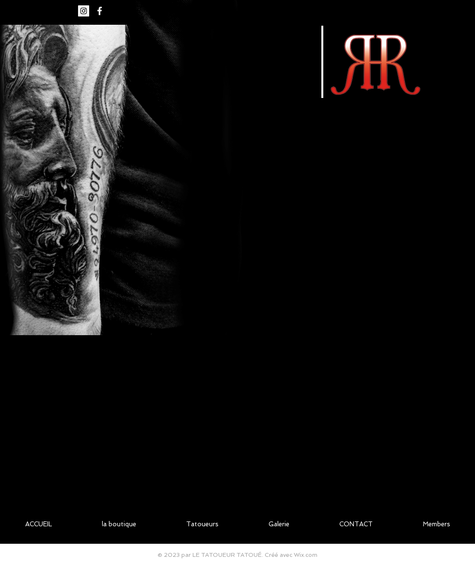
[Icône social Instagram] (83, 10)
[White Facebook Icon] (99, 10)
